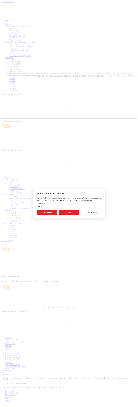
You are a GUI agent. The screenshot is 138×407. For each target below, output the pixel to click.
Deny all (69, 212)
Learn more (41, 206)
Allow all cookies (46, 212)
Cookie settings (91, 212)
